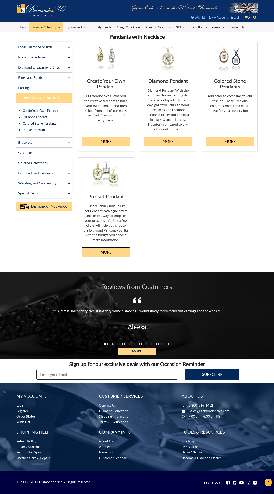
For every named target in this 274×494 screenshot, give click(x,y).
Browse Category (46, 27)
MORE (105, 141)
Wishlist (198, 17)
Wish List (23, 422)
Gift (180, 27)
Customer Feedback (113, 458)
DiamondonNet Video (43, 206)
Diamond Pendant (35, 117)
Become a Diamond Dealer (201, 458)
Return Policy (26, 441)
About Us (106, 441)
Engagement (75, 27)
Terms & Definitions (113, 422)
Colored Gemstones (44, 162)
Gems (218, 27)
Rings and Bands (44, 77)
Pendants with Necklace (47, 97)
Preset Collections (44, 57)
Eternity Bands (101, 27)
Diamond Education (113, 411)
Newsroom (107, 452)
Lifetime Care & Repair (33, 458)
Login (236, 17)
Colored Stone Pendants (39, 123)
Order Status (26, 416)
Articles (104, 447)
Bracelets (44, 142)
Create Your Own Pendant (40, 110)
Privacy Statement (30, 447)
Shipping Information (114, 416)
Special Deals (44, 193)
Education (198, 27)
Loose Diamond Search (44, 47)
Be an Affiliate (192, 452)
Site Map (188, 441)
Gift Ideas (44, 152)
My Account (218, 17)
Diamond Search (158, 27)
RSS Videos (190, 447)
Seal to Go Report (29, 452)
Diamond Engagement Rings (44, 67)
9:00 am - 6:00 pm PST (205, 416)
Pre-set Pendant (34, 130)
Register (22, 411)
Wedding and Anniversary (44, 183)
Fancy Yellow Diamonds (44, 173)
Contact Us (236, 27)
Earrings (44, 87)
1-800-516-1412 (200, 405)
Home (23, 27)
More (137, 351)
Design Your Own (128, 27)
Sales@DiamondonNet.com (209, 411)
